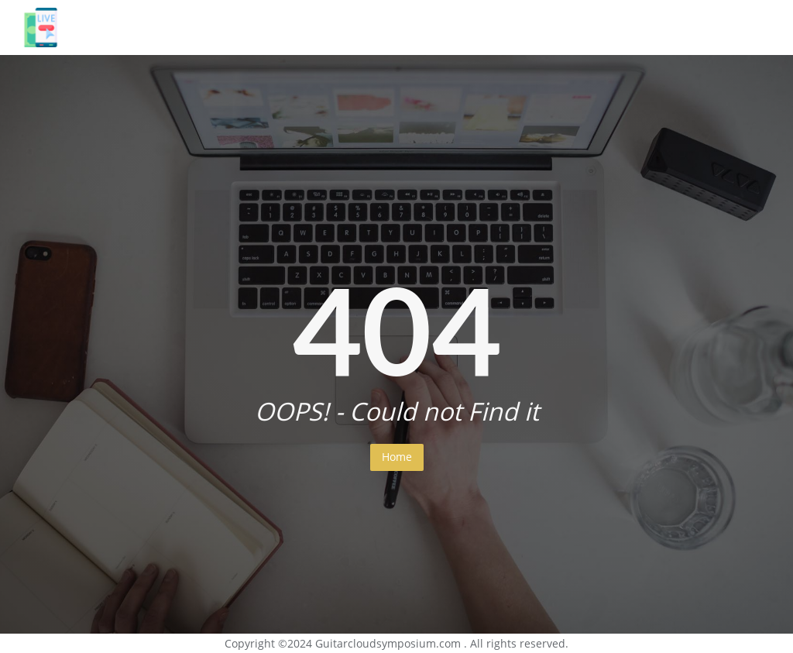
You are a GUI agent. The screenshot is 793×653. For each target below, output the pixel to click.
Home (397, 456)
